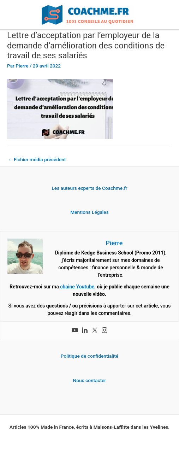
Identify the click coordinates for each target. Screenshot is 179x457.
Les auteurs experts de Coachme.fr (89, 188)
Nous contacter (89, 380)
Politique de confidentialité (89, 356)
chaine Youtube (77, 286)
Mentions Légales (89, 212)
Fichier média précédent (37, 159)
